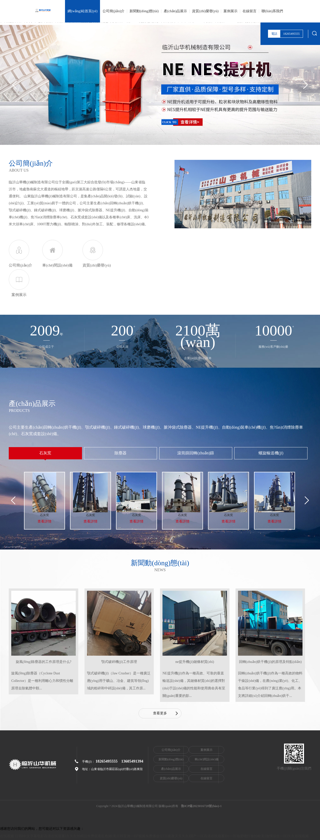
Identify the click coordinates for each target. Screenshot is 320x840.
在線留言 (249, 11)
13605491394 (132, 761)
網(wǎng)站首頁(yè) (83, 11)
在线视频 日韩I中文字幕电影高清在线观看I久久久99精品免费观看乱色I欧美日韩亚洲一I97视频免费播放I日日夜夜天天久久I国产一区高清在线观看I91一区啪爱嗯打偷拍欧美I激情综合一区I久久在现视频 (154, 836)
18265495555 (107, 761)
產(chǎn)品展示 (175, 11)
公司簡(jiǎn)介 (113, 11)
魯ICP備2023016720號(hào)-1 (201, 806)
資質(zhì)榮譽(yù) (205, 11)
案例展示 (231, 11)
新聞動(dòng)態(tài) (144, 11)
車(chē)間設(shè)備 (216, 759)
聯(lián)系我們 (272, 11)
